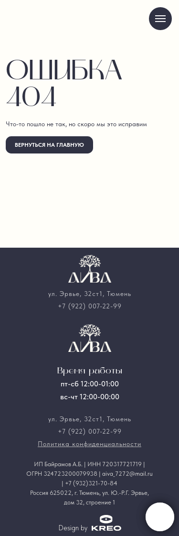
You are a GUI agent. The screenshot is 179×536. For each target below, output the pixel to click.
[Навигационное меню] (160, 18)
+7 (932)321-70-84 (91, 483)
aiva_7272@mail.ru (127, 473)
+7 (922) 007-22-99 (90, 306)
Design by (72, 528)
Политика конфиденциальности (89, 444)
